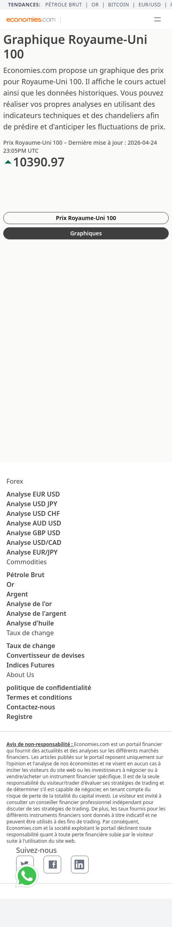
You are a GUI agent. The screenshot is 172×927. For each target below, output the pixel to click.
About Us (20, 674)
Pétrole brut (63, 5)
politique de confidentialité (48, 687)
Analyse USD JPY (31, 503)
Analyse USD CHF (33, 513)
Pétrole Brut (25, 574)
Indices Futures (30, 665)
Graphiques (86, 233)
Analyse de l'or (29, 603)
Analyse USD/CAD (34, 542)
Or (95, 5)
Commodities (26, 561)
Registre (19, 716)
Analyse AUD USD (33, 523)
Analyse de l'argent (36, 613)
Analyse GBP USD (33, 532)
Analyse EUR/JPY (32, 552)
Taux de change (30, 632)
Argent (17, 594)
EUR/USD (150, 5)
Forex (14, 481)
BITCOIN (118, 5)
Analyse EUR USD (33, 494)
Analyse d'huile (30, 623)
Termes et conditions (39, 697)
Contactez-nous (30, 707)
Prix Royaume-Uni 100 (86, 218)
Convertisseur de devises (45, 655)
